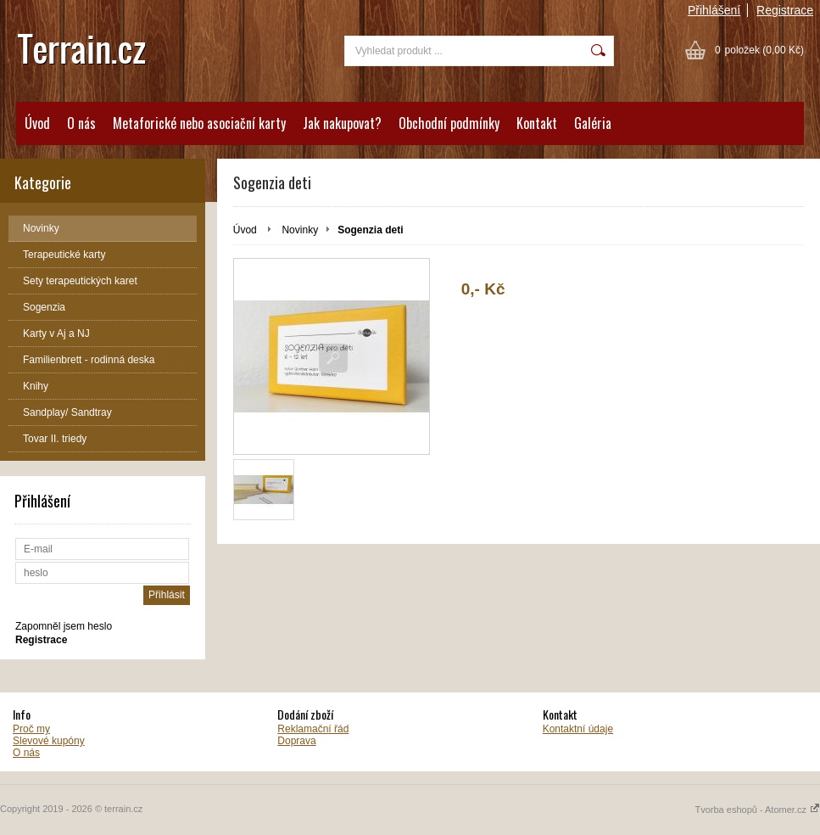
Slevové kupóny (49, 741)
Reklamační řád (313, 729)
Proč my (31, 729)
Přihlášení (714, 10)
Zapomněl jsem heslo (63, 626)
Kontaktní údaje (578, 729)
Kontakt (536, 123)
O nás (81, 123)
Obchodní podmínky (449, 123)
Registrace (784, 10)
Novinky (300, 230)
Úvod (37, 123)
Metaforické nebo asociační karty (199, 123)
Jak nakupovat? (342, 123)
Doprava (296, 741)
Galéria (592, 123)
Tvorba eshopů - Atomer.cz (757, 809)
